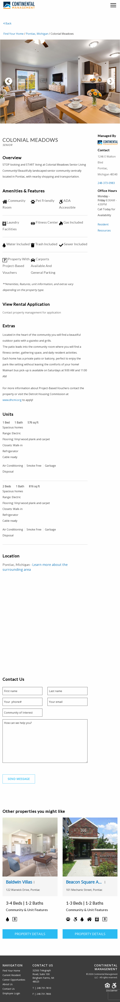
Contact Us (9, 988)
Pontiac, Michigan (37, 34)
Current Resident (12, 975)
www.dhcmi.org (12, 400)
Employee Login (11, 993)
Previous (21, 83)
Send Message (19, 779)
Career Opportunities (14, 979)
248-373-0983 (106, 183)
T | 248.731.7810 (41, 988)
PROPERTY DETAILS (30, 934)
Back (7, 23)
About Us (8, 984)
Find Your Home (13, 34)
